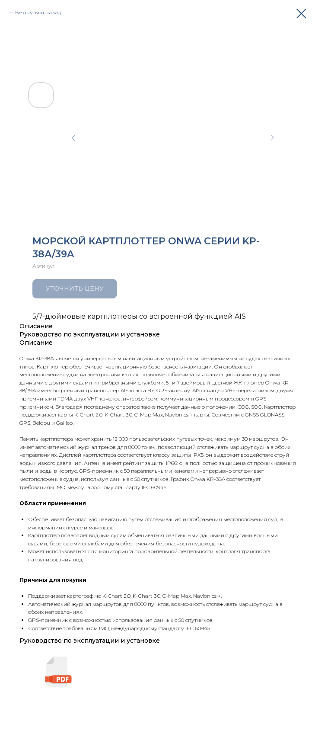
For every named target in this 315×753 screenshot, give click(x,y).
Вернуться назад (38, 12)
